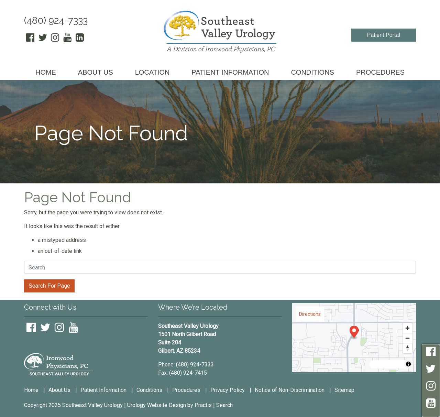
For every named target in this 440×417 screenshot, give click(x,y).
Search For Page (49, 286)
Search (224, 405)
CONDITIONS (312, 72)
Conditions (149, 390)
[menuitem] (45, 72)
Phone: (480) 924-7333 (186, 364)
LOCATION (152, 72)
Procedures (186, 390)
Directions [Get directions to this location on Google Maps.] (310, 314)
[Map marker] (354, 333)
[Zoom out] (407, 338)
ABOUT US (95, 72)
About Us (59, 390)
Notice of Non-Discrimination (289, 390)
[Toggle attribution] (408, 364)
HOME (45, 72)
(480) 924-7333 (56, 20)
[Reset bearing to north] (407, 348)
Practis (203, 405)
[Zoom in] (407, 328)
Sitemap (344, 390)
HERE (396, 364)
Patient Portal (383, 35)
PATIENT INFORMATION (230, 72)
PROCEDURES (380, 72)
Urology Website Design (156, 405)
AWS (381, 364)
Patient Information (103, 390)
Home (31, 390)
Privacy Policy (227, 390)
